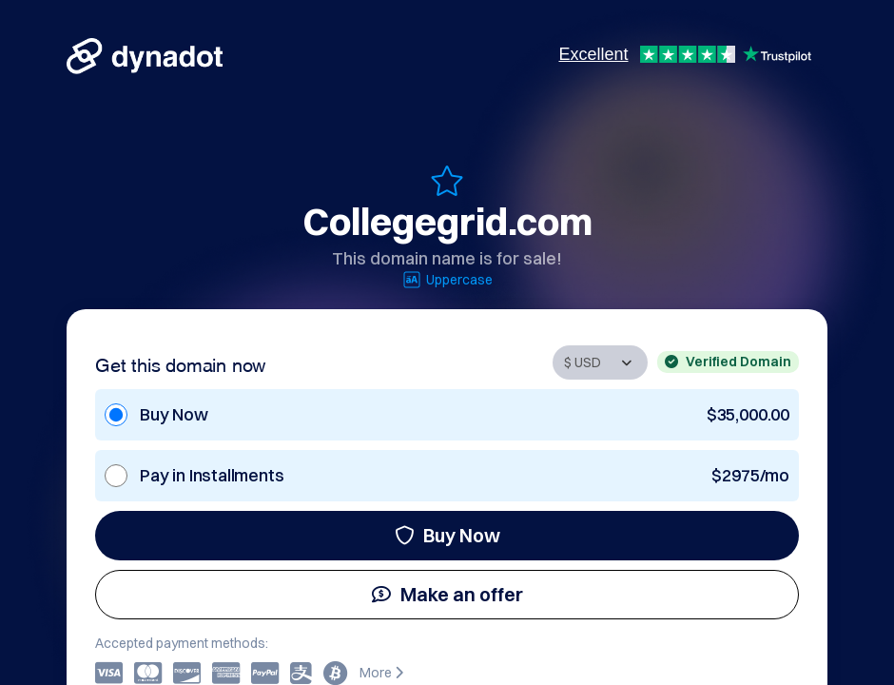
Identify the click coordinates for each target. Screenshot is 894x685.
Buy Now (447, 535)
